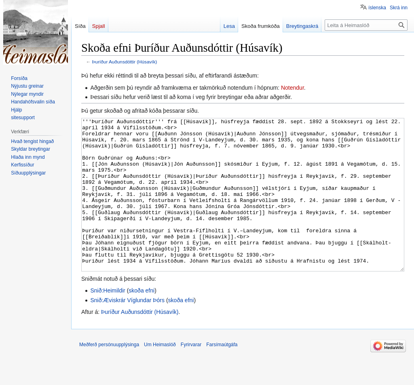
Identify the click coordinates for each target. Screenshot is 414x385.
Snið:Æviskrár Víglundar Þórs (127, 330)
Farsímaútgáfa (221, 375)
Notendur (292, 87)
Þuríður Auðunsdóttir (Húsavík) (124, 61)
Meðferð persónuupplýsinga (109, 375)
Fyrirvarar (191, 375)
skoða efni (141, 321)
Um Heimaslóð (160, 375)
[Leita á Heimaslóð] (366, 25)
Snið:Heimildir (107, 321)
